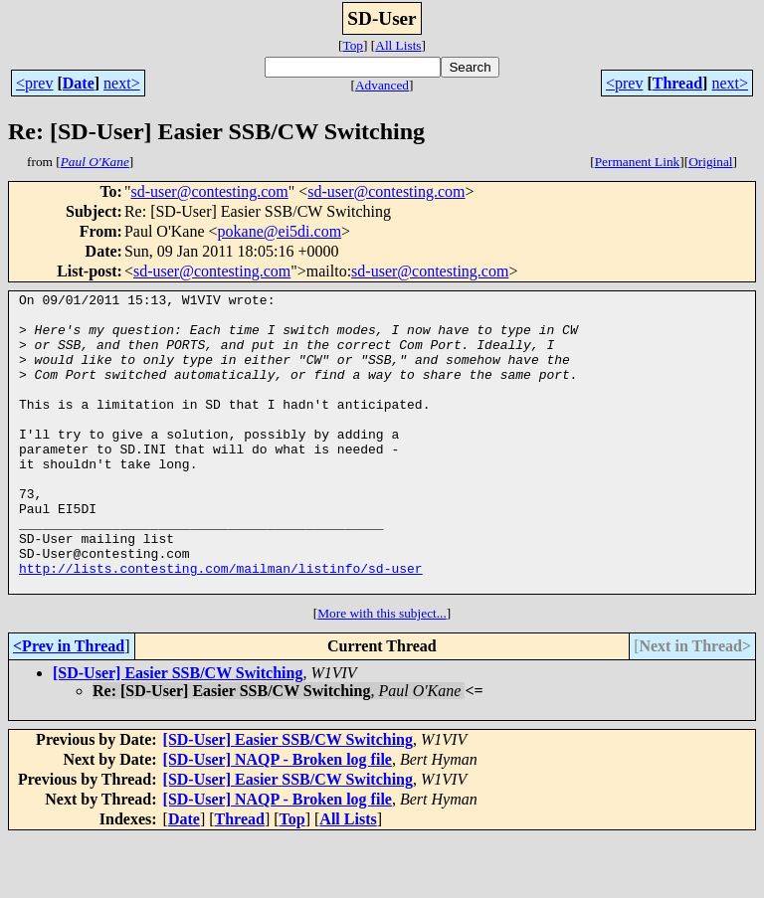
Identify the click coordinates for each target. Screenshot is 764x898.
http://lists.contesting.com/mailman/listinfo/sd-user (221, 624)
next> (121, 83)
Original (710, 161)
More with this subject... (382, 672)
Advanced (382, 85)
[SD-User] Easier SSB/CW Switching (177, 732)
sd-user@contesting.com (208, 191)
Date (79, 83)
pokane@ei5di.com (279, 231)
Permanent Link (637, 161)
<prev (34, 83)
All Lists (398, 45)
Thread (677, 83)
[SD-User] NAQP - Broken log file (277, 818)
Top (352, 45)
